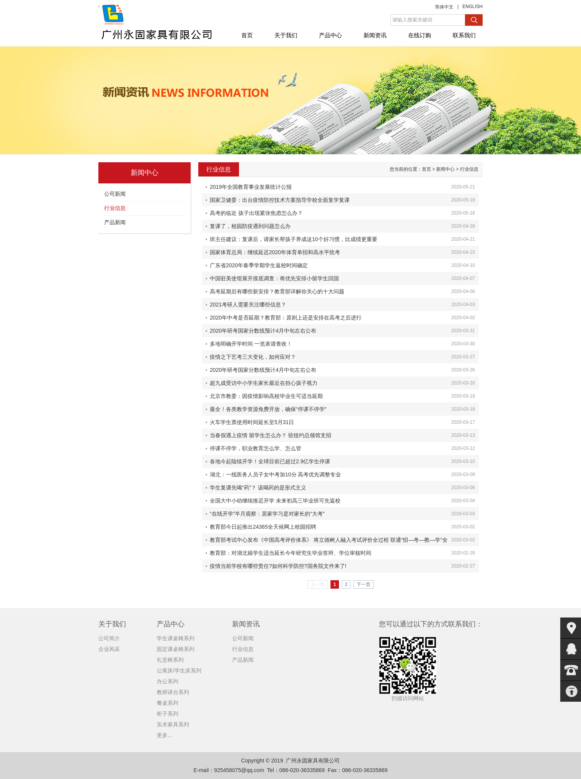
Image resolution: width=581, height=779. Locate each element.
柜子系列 (167, 714)
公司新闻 (115, 194)
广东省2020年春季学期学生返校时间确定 (259, 265)
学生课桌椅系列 (175, 638)
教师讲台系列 (173, 692)
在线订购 (419, 35)
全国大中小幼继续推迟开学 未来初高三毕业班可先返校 (275, 501)
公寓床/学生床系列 (179, 670)
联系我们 (464, 35)
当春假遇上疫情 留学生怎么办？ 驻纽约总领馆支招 (270, 435)
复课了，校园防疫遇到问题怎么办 (250, 226)
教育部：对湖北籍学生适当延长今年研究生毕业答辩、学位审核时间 (290, 553)
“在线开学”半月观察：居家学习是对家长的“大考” (267, 514)
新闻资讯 (375, 35)
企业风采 (109, 649)
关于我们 (285, 35)
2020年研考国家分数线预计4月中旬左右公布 (263, 331)
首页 (247, 35)
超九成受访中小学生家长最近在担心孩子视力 (263, 383)
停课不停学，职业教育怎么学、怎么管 (255, 448)
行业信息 (115, 208)
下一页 (363, 584)
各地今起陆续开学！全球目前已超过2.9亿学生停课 (270, 461)
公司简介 (109, 638)
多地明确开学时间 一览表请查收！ (251, 344)
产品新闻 (115, 222)
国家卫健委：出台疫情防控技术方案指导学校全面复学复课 (280, 200)
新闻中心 (445, 169)
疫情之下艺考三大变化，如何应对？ (253, 357)
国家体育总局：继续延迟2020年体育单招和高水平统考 (275, 252)
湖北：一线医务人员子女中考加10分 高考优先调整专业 (275, 474)
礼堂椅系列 (170, 660)
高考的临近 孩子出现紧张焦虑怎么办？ (256, 213)
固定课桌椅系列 (175, 649)
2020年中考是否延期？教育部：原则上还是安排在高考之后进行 (286, 318)
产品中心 (330, 35)
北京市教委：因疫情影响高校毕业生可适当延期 (266, 396)
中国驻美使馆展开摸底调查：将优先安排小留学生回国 (274, 278)
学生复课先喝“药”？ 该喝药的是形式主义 (258, 487)
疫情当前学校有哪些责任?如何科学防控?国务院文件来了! (278, 566)
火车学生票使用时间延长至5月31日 (252, 422)
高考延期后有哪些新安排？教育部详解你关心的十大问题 (277, 291)
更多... (164, 735)
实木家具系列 (173, 724)
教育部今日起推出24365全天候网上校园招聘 (263, 527)
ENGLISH (472, 6)
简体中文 (444, 7)
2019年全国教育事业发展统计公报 (251, 187)
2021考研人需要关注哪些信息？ (248, 304)
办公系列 (167, 681)
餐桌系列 (167, 703)
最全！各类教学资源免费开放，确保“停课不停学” (268, 409)
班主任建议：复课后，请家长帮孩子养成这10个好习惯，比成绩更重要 (293, 239)
